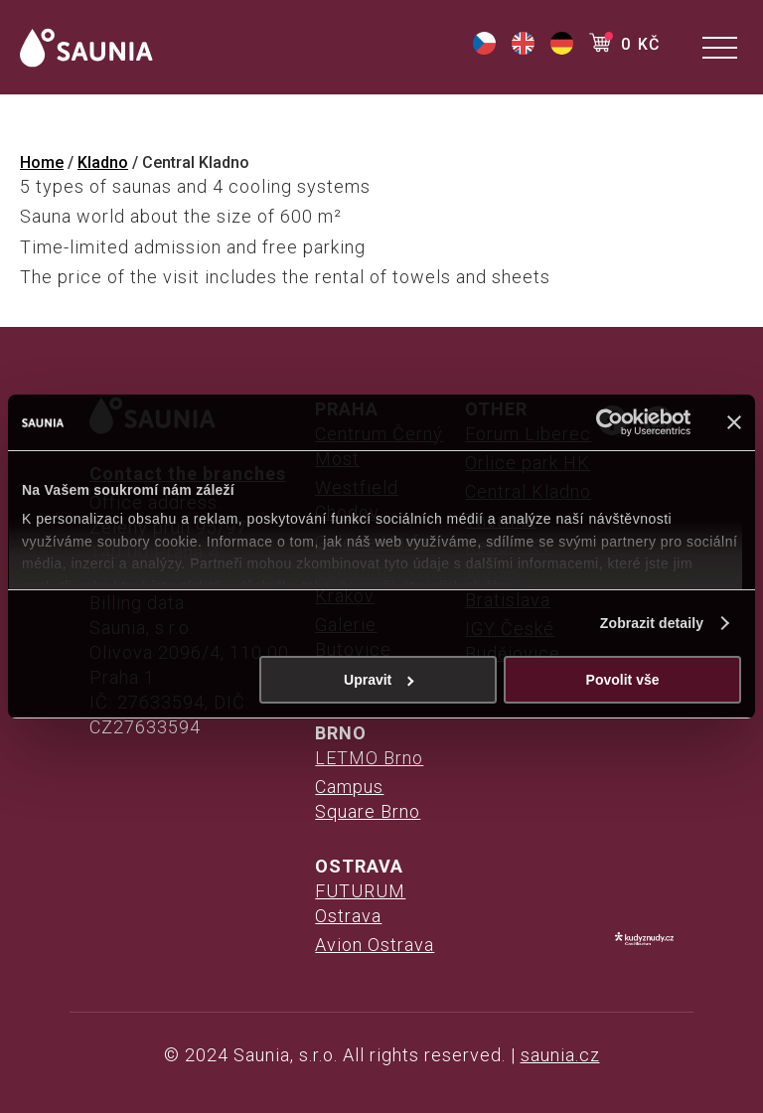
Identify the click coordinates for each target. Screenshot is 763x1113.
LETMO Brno (369, 757)
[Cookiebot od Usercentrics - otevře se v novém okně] (603, 422)
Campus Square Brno (367, 799)
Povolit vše (623, 680)
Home (42, 162)
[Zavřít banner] (734, 422)
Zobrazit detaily (651, 623)
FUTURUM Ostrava (360, 903)
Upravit (379, 680)
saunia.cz (560, 1054)
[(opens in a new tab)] (484, 49)
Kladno (102, 162)
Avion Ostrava (374, 944)
